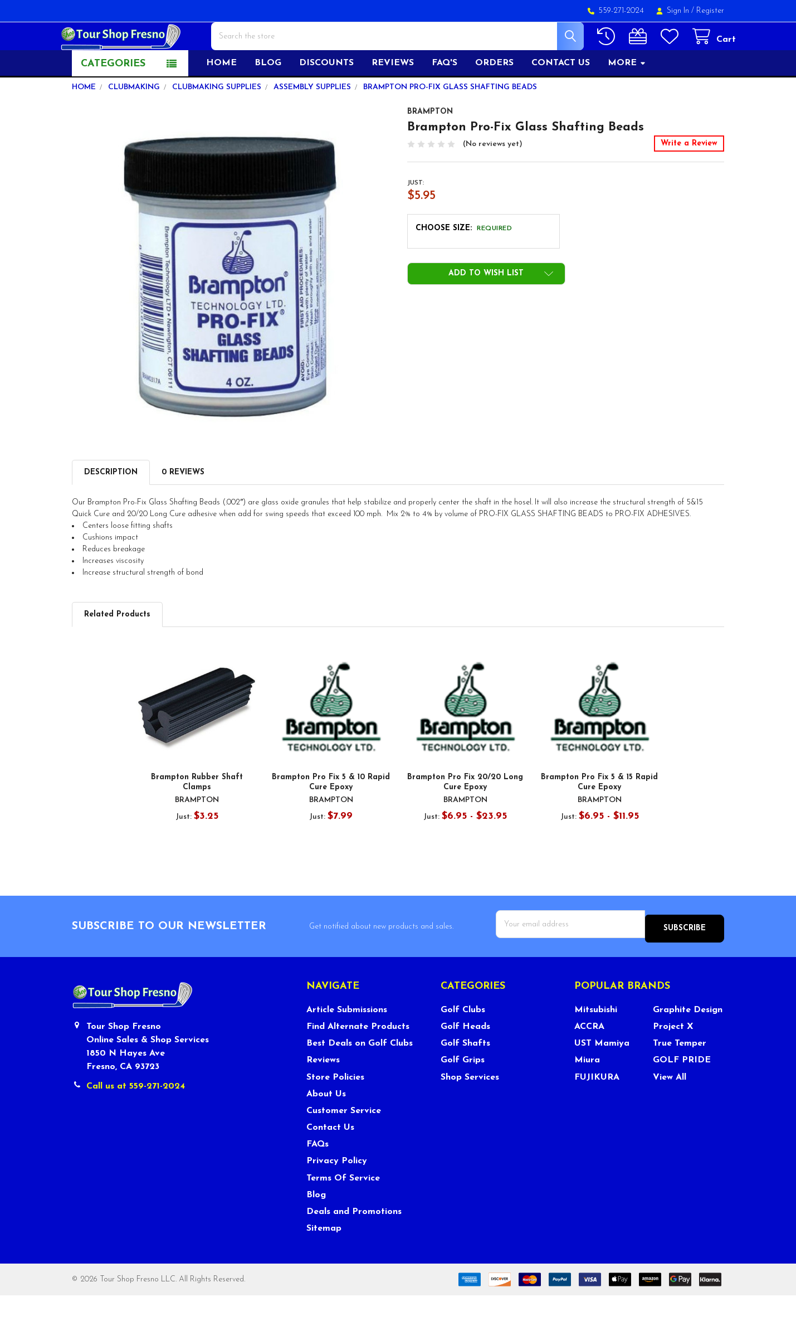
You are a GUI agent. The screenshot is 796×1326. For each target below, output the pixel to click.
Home (221, 98)
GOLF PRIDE (682, 1091)
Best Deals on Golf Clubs (359, 1074)
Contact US (560, 98)
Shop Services (470, 1108)
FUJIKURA (596, 1108)
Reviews (393, 98)
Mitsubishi (595, 1041)
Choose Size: (464, 264)
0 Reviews (183, 508)
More (627, 98)
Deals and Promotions (354, 1242)
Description (111, 508)
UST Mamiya (601, 1074)
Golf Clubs (463, 1041)
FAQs (317, 1175)
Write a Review (689, 179)
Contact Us (330, 1158)
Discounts (326, 98)
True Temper (679, 1074)
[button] (486, 309)
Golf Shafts (465, 1074)
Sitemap (323, 1259)
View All (669, 1108)
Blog (268, 98)
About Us (326, 1125)
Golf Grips (463, 1091)
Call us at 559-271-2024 (135, 1117)
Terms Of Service (343, 1208)
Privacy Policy (336, 1192)
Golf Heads (465, 1057)
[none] (230, 301)
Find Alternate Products (357, 1057)
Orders (494, 98)
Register (710, 11)
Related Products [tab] (117, 650)
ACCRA (589, 1057)
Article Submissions (346, 1041)
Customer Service (343, 1142)
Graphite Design (687, 1041)
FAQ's (444, 98)
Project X (673, 1057)
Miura (587, 1091)
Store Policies (335, 1108)
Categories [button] (113, 99)
